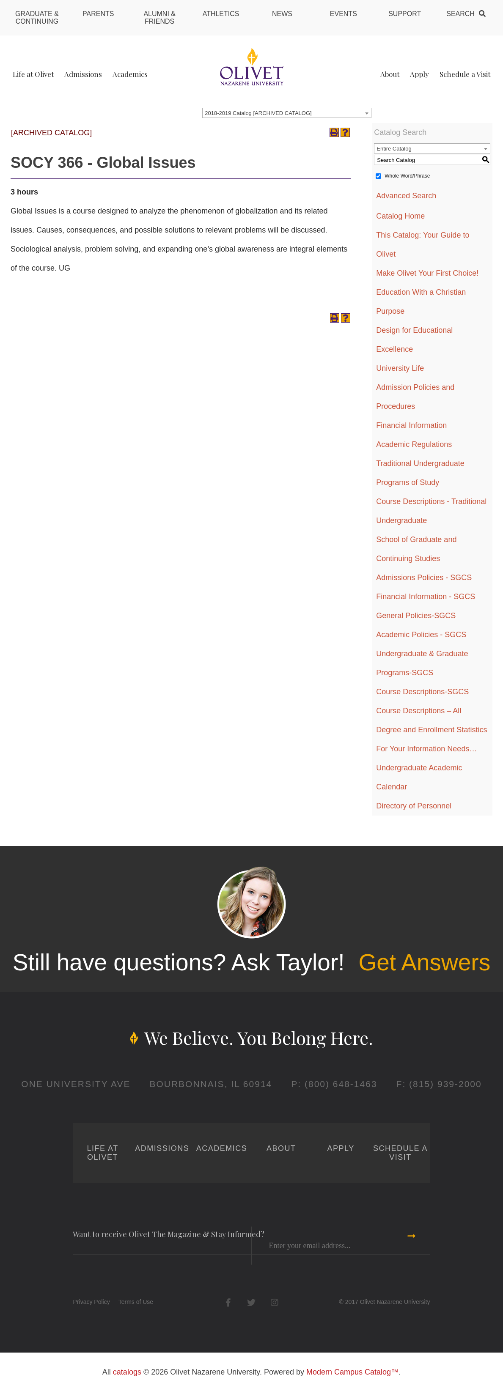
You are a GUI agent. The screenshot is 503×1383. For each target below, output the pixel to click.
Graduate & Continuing (37, 17)
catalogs (127, 1372)
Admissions (83, 74)
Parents (98, 13)
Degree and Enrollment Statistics (431, 730)
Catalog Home (400, 216)
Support (404, 13)
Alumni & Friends (159, 17)
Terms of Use (135, 1301)
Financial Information (411, 425)
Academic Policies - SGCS (421, 634)
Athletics (221, 13)
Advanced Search (406, 196)
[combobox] (286, 113)
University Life (400, 368)
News (282, 13)
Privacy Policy (91, 1301)
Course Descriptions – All (418, 711)
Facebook (228, 1302)
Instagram (274, 1302)
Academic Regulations (414, 444)
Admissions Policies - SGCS (424, 577)
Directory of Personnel (413, 806)
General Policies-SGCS (416, 615)
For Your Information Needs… (426, 749)
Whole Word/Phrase (407, 176)
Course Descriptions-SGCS (422, 691)
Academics (130, 74)
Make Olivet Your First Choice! (427, 273)
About (389, 74)
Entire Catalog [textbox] (394, 148)
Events (343, 13)
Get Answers (424, 962)
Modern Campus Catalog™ (352, 1372)
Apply (419, 74)
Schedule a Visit (465, 74)
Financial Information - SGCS (425, 596)
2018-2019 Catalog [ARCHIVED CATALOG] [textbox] (258, 113)
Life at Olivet (33, 74)
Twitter (251, 1302)
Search (460, 13)
